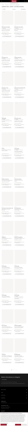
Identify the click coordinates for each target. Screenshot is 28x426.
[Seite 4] (16, 369)
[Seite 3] (14, 369)
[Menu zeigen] (1, 1)
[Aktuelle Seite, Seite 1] (11, 369)
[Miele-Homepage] (14, 1)
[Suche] (24, 1)
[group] (8, 25)
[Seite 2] (13, 369)
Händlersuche (3, 401)
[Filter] (4, 9)
